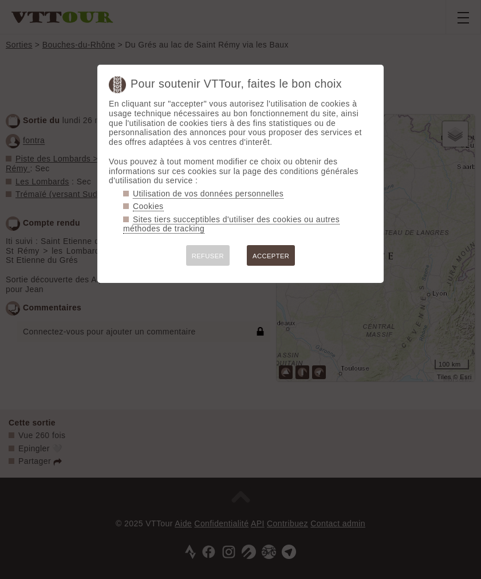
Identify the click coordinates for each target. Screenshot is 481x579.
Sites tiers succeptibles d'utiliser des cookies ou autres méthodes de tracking (231, 224)
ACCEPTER (271, 256)
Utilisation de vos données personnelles (208, 193)
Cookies (148, 206)
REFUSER (208, 256)
